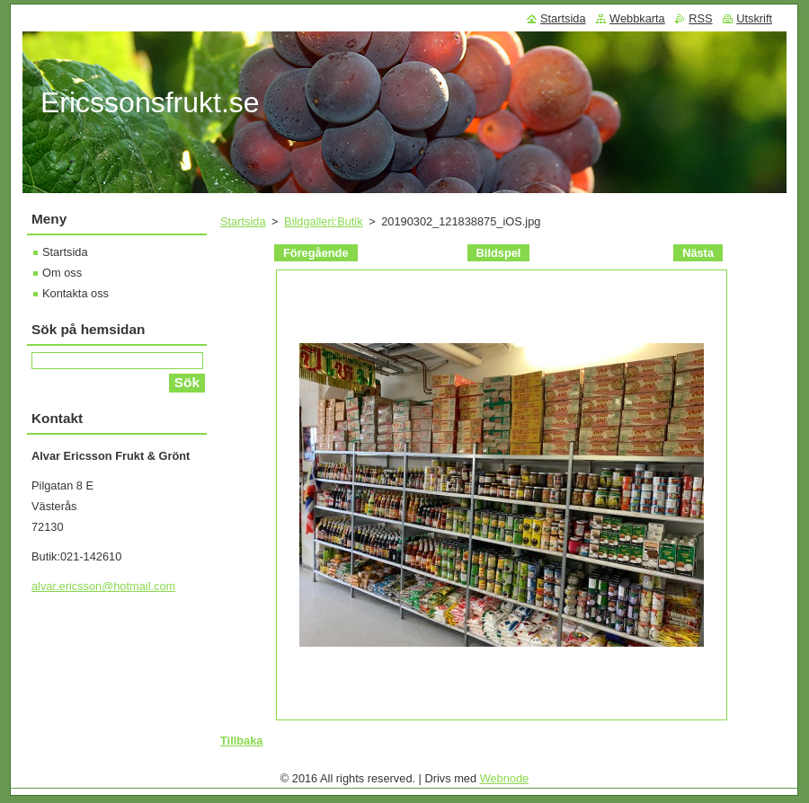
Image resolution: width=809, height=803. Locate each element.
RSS (700, 18)
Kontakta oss (75, 293)
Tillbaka (241, 740)
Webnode (504, 778)
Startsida (243, 221)
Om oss (62, 272)
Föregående (316, 253)
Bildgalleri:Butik (323, 221)
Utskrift (754, 18)
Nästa (698, 253)
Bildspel (498, 253)
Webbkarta (637, 18)
